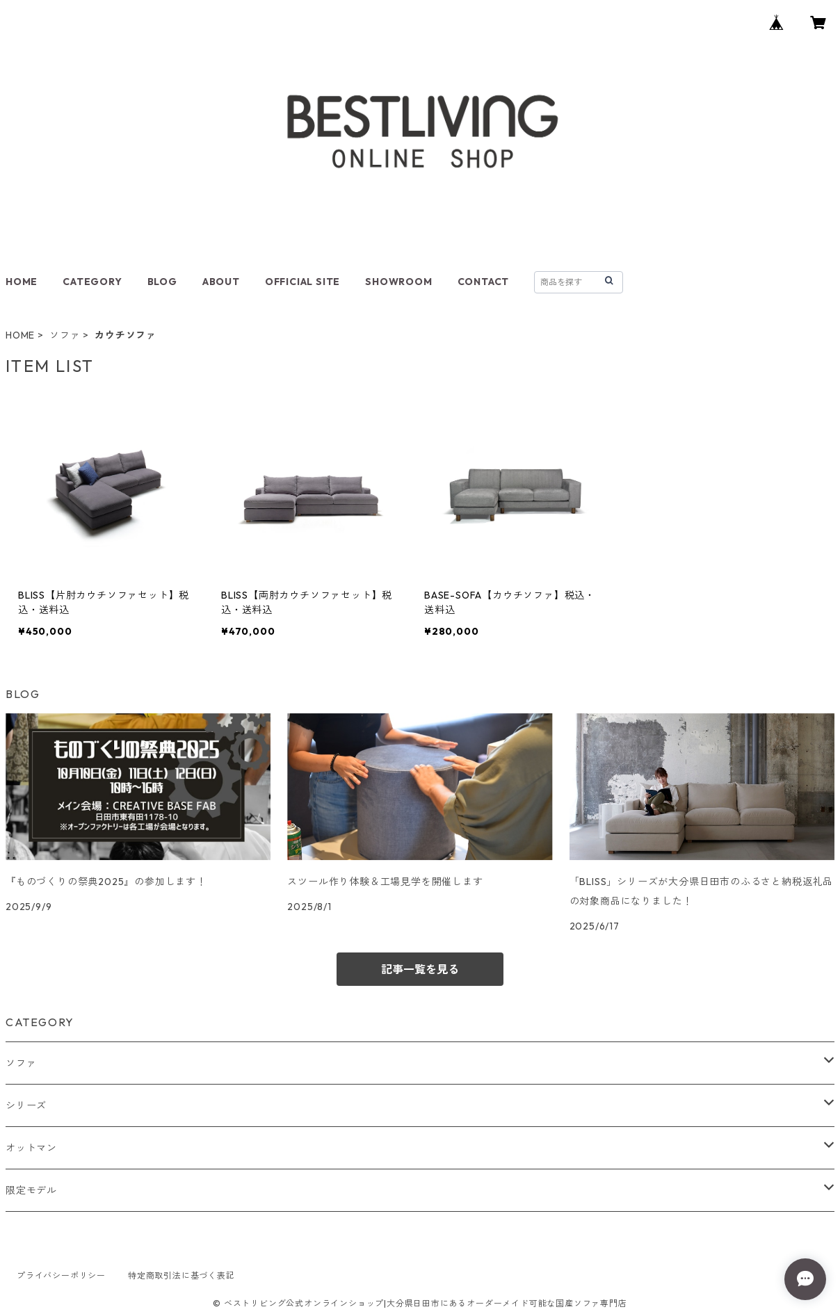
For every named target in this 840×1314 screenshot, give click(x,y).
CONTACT (484, 281)
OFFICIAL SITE (302, 281)
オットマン (31, 1148)
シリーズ (26, 1105)
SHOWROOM (398, 281)
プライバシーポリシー (61, 1275)
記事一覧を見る (420, 969)
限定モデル (31, 1190)
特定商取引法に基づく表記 (181, 1275)
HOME (22, 281)
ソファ (64, 335)
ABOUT (221, 281)
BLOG (162, 281)
